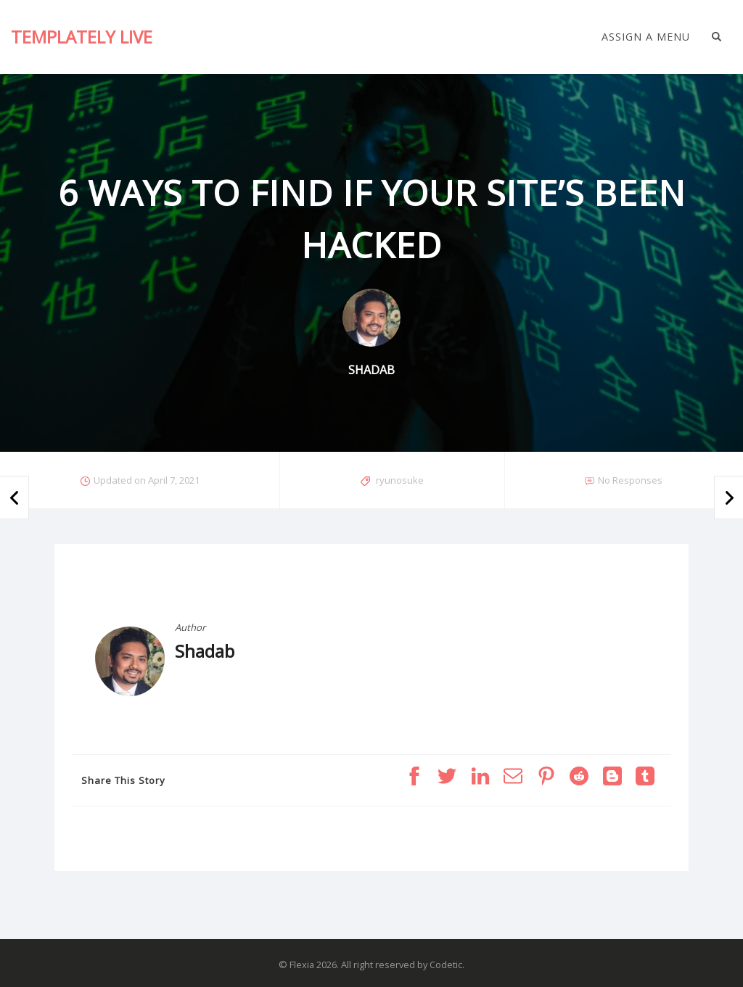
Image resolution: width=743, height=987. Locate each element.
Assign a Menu (646, 37)
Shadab (204, 651)
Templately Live (81, 37)
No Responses (630, 480)
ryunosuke (400, 480)
